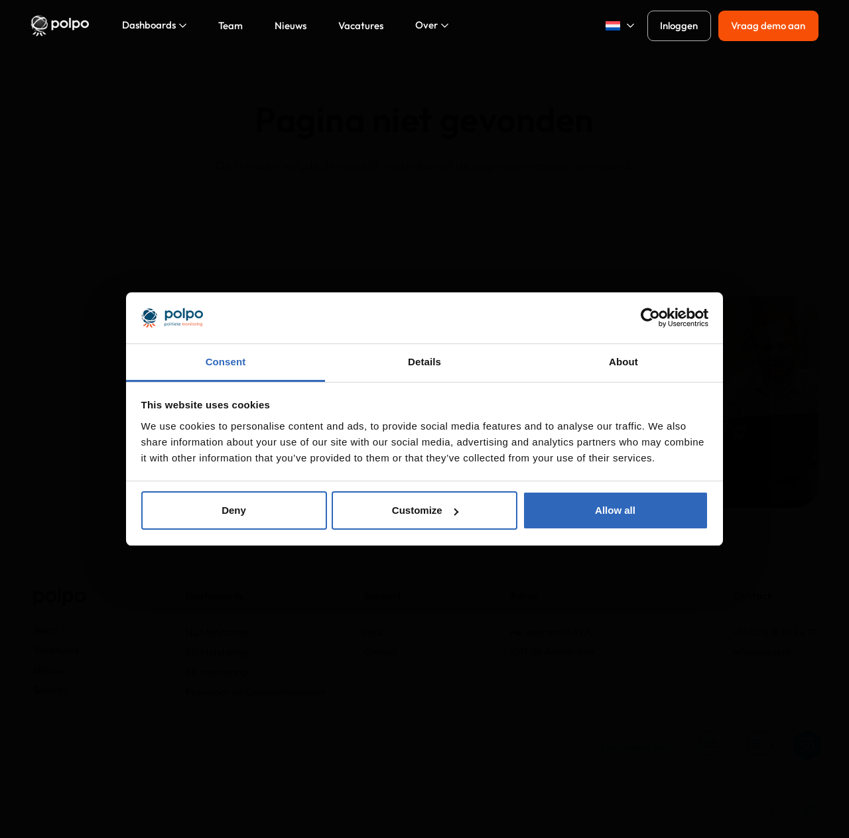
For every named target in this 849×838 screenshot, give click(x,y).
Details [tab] (424, 361)
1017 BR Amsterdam (552, 651)
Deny (234, 510)
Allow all (615, 510)
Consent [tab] (226, 361)
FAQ (372, 632)
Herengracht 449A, (551, 632)
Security (51, 690)
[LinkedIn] (809, 810)
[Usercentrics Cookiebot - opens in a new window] (650, 318)
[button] (615, 26)
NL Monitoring (217, 632)
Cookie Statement (302, 810)
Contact (380, 651)
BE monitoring (216, 672)
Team (45, 630)
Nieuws (48, 670)
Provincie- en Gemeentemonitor (256, 692)
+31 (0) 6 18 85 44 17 (774, 632)
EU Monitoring (217, 652)
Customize (425, 510)
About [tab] (623, 361)
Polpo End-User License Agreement (96, 810)
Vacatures (55, 650)
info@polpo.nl (761, 651)
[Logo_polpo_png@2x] (60, 26)
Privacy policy (216, 810)
